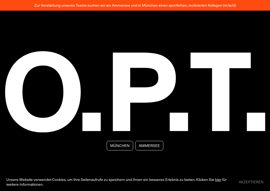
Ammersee (149, 145)
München (120, 145)
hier (218, 179)
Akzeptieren (251, 182)
